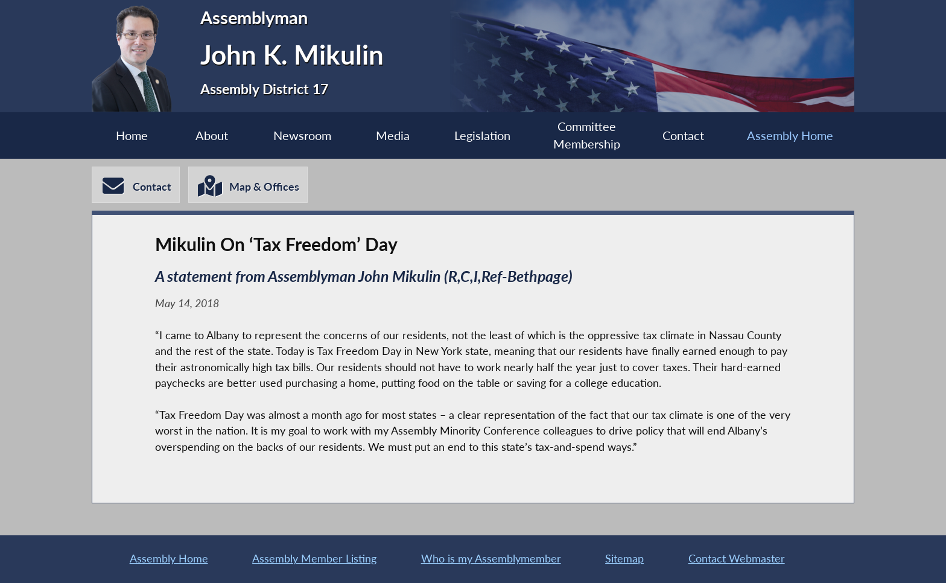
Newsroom (302, 135)
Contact (683, 135)
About (211, 135)
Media (393, 135)
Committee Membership (586, 135)
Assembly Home (790, 135)
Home (132, 135)
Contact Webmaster (736, 558)
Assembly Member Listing (314, 558)
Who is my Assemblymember (491, 558)
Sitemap (624, 558)
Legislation (482, 135)
